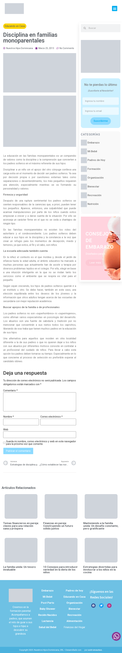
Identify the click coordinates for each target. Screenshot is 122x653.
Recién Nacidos (47, 615)
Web (5, 429)
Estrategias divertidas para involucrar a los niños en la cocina (100, 569)
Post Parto (47, 602)
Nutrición (93, 204)
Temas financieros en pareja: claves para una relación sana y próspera (21, 526)
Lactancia (47, 621)
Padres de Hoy (96, 160)
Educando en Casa (15, 26)
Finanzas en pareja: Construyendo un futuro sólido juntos (58, 526)
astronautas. (95, 650)
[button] (114, 8)
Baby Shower (47, 608)
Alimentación (74, 621)
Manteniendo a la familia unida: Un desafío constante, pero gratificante (100, 526)
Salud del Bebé (47, 627)
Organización (96, 177)
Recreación (94, 195)
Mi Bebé (92, 151)
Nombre (8, 416)
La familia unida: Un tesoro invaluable (19, 568)
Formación (94, 168)
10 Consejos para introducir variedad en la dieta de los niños (60, 569)
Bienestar (93, 186)
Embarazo (94, 142)
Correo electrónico (51, 416)
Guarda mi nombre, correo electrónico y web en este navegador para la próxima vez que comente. (41, 442)
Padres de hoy (74, 590)
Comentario (10, 390)
